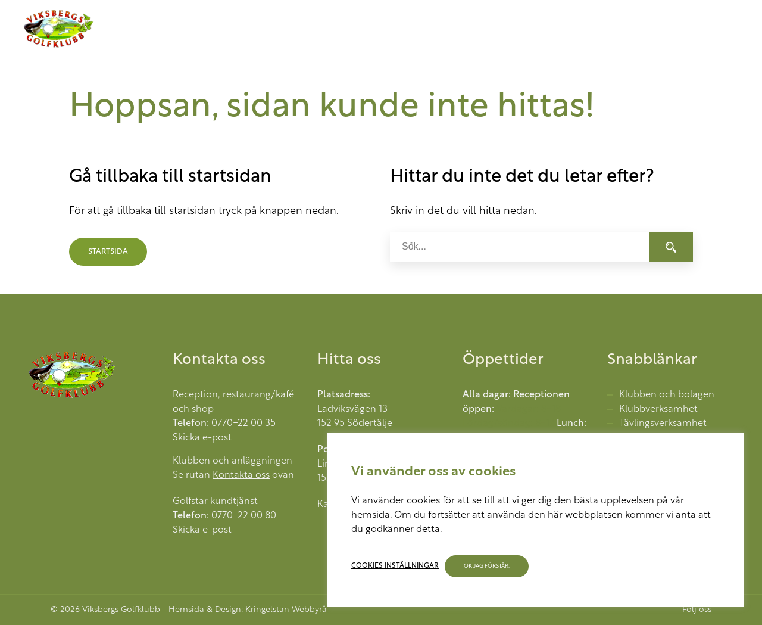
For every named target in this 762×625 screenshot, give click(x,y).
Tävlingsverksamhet (663, 423)
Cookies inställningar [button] (395, 566)
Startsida (108, 252)
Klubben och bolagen (666, 395)
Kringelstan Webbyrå (286, 609)
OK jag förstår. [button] (487, 566)
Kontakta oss (241, 475)
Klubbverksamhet (658, 409)
